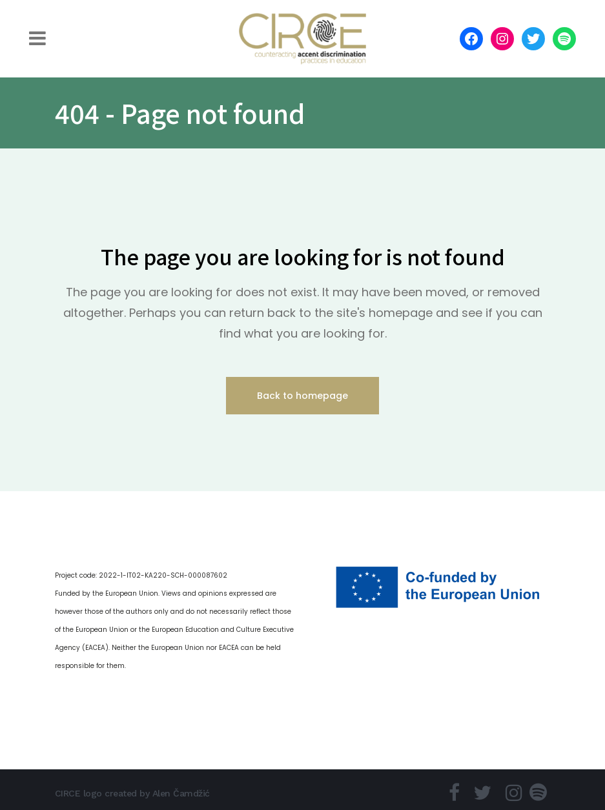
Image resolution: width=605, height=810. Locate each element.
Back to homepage (302, 395)
